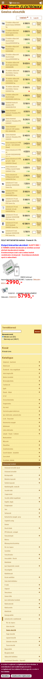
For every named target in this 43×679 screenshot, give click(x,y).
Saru (6, 509)
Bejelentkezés (40, 3)
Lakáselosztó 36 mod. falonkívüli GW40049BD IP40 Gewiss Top (12, 217)
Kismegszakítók (9, 615)
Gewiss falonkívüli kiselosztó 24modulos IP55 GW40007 (13, 120)
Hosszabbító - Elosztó (11, 558)
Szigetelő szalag (9, 520)
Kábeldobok (8, 562)
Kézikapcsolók (9, 475)
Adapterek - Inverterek (9, 362)
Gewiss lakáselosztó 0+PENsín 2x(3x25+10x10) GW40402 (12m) (13, 168)
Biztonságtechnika (8, 381)
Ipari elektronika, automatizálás (12, 415)
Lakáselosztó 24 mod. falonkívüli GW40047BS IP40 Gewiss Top (12, 201)
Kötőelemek (6, 426)
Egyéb (4, 388)
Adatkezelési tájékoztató (21, 676)
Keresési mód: (7, 334)
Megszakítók (8, 649)
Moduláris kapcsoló (10, 479)
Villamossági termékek (9, 464)
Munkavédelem (7, 437)
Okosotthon (6, 445)
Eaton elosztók (10, 626)
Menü (3, 3)
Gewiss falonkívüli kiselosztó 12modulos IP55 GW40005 (13, 112)
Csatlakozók (6, 384)
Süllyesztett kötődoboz (11, 656)
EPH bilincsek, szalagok (11, 532)
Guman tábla (8, 596)
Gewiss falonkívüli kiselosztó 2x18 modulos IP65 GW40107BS (12, 128)
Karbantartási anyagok (9, 422)
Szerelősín (7, 551)
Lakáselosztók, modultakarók (13, 619)
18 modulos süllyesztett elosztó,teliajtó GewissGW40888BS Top (12, 56)
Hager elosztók (10, 634)
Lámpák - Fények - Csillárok (11, 433)
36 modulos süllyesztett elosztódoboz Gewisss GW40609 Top (12, 88)
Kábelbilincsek (9, 573)
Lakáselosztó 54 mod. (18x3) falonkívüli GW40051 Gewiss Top (12, 225)
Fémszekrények (9, 535)
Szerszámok (6, 456)
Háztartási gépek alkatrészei (11, 411)
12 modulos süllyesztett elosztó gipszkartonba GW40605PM (12, 32)
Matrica (7, 539)
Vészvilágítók (8, 569)
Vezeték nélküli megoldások (13, 498)
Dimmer (7, 524)
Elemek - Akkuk (7, 392)
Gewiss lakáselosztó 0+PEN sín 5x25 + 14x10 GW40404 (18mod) (13, 160)
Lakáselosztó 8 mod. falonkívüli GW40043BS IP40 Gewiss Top (12, 233)
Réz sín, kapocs (9, 547)
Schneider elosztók (11, 641)
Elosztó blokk (8, 528)
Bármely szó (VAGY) (11, 339)
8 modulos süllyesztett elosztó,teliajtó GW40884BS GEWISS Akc (13, 96)
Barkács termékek (8, 377)
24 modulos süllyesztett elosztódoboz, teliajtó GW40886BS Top (12, 80)
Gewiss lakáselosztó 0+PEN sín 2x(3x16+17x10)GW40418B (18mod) (13, 153)
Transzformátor (9, 554)
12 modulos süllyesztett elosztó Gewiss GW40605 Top (13, 24)
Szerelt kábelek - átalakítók (11, 452)
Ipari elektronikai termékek (12, 600)
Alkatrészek (6, 366)
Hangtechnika (7, 403)
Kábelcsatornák (9, 603)
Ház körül (5, 407)
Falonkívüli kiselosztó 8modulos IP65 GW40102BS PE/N (12, 104)
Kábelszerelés (8, 607)
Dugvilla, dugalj (9, 501)
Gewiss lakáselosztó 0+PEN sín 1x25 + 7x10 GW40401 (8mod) (13, 144)
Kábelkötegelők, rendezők (12, 486)
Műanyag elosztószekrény (12, 543)
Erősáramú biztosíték (10, 471)
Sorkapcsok (8, 513)
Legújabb (36, 18)
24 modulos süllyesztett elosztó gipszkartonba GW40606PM (12, 64)
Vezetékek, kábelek (8, 460)
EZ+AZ (5, 396)
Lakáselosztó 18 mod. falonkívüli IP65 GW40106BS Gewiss (12, 193)
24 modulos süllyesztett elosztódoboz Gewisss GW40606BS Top (12, 72)
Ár (31, 18)
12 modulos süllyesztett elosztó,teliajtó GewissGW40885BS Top (12, 40)
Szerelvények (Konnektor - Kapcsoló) (15, 660)
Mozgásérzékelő (9, 653)
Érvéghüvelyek (8, 505)
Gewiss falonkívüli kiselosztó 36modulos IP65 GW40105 (13, 136)
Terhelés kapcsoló (10, 483)
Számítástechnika (8, 449)
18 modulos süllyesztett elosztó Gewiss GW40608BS (12, 48)
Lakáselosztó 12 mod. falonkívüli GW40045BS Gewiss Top (12, 185)
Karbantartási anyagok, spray (13, 517)
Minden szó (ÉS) (10, 337)
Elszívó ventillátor (9, 577)
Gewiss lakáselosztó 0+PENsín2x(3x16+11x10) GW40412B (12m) (12, 176)
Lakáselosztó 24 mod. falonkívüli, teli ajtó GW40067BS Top (12, 209)
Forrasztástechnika (8, 399)
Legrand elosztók (11, 637)
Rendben (5, 676)
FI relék (7, 585)
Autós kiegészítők (8, 373)
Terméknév (23, 18)
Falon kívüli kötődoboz (11, 581)
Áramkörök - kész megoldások (11, 369)
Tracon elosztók (10, 645)
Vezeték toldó (8, 490)
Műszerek (5, 441)
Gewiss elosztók (11, 630)
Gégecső (7, 588)
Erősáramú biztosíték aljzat (12, 467)
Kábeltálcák (8, 611)
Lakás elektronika (8, 430)
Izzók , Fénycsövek (8, 418)
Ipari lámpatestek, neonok (12, 566)
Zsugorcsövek (8, 494)
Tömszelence (8, 592)
